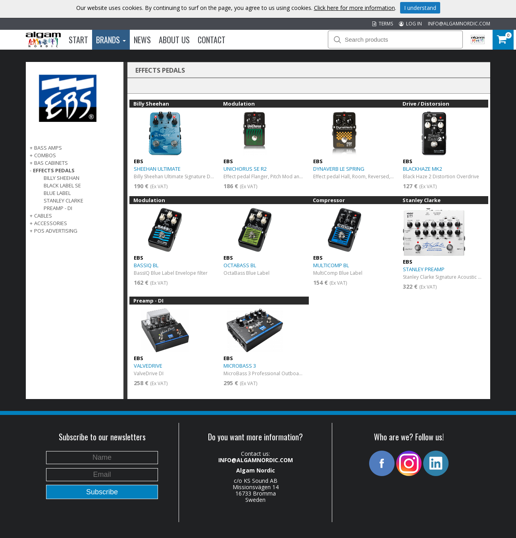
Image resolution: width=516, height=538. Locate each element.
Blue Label (57, 193)
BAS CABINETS (51, 162)
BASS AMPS (48, 147)
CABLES (43, 215)
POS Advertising (55, 230)
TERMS (382, 23)
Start (78, 40)
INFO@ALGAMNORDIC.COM (459, 23)
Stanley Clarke (63, 200)
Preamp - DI (58, 208)
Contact (211, 40)
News (142, 40)
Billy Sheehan (61, 177)
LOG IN (410, 23)
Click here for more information (354, 8)
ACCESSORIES (50, 223)
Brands (111, 40)
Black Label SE (62, 185)
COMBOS (45, 155)
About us (174, 40)
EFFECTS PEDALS (54, 170)
